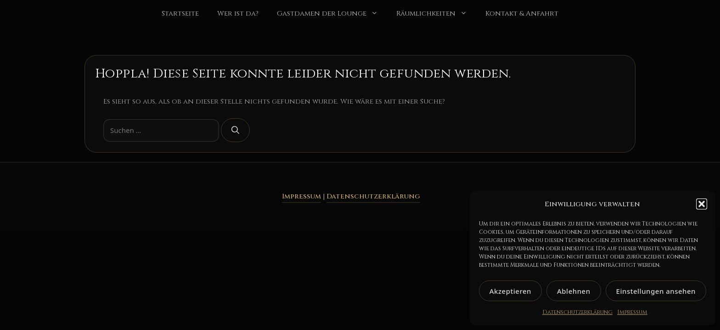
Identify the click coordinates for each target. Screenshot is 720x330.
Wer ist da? (238, 13)
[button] (701, 204)
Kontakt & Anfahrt (521, 13)
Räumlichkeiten (436, 14)
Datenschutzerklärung (577, 312)
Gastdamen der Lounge (332, 14)
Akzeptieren (510, 291)
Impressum (632, 312)
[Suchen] (235, 130)
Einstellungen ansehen (656, 291)
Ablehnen (574, 291)
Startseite (180, 13)
